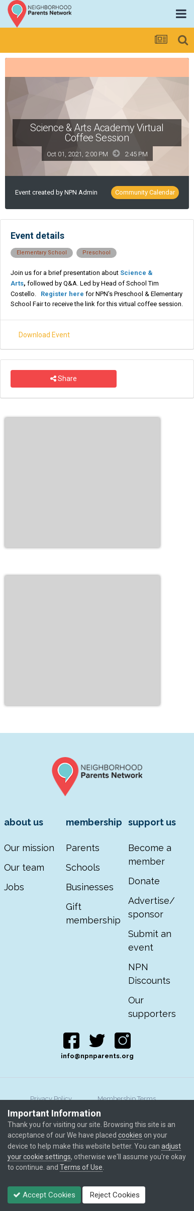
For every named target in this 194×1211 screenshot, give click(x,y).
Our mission (29, 848)
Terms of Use (81, 1167)
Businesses (90, 887)
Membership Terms (127, 1098)
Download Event (44, 335)
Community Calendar (145, 192)
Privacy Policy (51, 1098)
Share (63, 378)
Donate (144, 881)
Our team (24, 867)
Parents (83, 848)
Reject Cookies (114, 1194)
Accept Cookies (44, 1194)
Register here (62, 294)
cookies (130, 1135)
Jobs (14, 887)
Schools (83, 867)
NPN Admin (81, 192)
